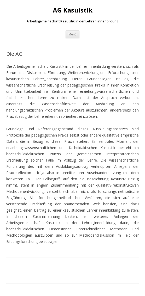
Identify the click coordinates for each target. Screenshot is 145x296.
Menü (72, 34)
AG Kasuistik (72, 10)
